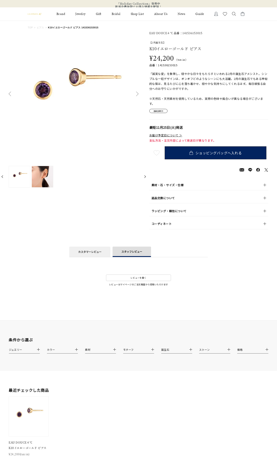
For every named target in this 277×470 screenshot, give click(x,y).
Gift (98, 14)
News (181, 14)
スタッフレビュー (131, 253)
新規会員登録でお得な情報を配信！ (138, 6)
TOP (30, 27)
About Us (160, 14)
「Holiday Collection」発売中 (138, 3)
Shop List (137, 14)
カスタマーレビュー (89, 253)
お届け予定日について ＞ (165, 136)
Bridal (116, 14)
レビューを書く (138, 279)
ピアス (40, 27)
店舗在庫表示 (161, 111)
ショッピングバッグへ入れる (217, 154)
